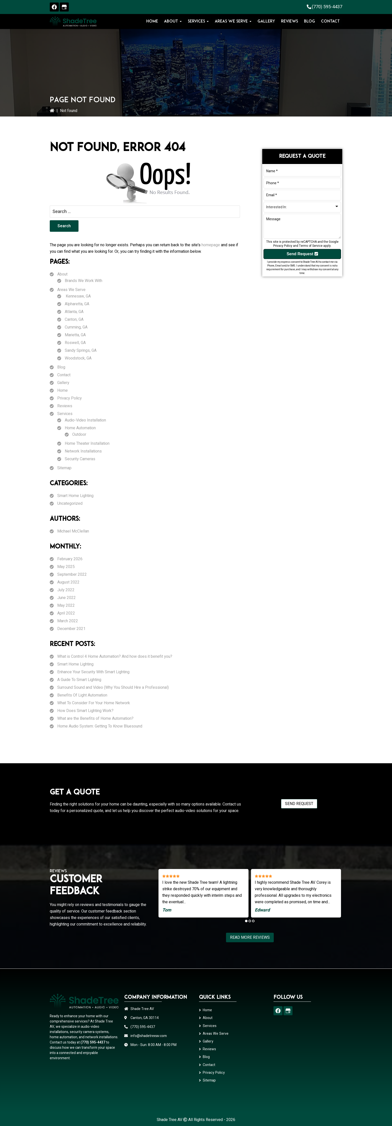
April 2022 (66, 613)
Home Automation (80, 428)
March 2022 (67, 621)
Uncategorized (69, 503)
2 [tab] (249, 921)
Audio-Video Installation (85, 420)
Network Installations (83, 451)
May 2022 (66, 605)
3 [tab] (253, 921)
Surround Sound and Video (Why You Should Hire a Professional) (113, 687)
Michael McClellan (73, 531)
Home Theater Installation (87, 443)
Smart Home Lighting (75, 496)
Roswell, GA (75, 343)
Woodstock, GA (78, 358)
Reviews (64, 406)
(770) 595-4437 (327, 7)
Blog (61, 367)
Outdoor (79, 435)
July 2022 (65, 590)
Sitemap (64, 468)
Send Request (302, 254)
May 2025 (66, 567)
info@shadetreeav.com (148, 1035)
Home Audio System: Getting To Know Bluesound (99, 726)
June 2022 (66, 598)
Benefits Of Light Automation (82, 695)
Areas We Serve (71, 290)
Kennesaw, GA (78, 296)
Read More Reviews (250, 937)
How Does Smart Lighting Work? (85, 711)
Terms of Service (310, 246)
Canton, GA (74, 319)
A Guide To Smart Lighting (79, 680)
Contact (63, 375)
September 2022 (72, 575)
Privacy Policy (69, 398)
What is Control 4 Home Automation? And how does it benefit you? (114, 657)
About (62, 274)
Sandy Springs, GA (80, 351)
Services (64, 414)
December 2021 (71, 629)
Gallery (63, 383)
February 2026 (69, 559)
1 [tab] (246, 921)
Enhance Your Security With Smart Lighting (93, 672)
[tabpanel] (203, 893)
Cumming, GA (76, 327)
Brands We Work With (83, 281)
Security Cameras (80, 459)
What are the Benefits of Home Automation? (95, 719)
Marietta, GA (75, 335)
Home (62, 391)
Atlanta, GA (74, 312)
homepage (211, 245)
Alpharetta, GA (77, 304)
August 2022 (68, 582)
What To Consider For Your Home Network (93, 703)
